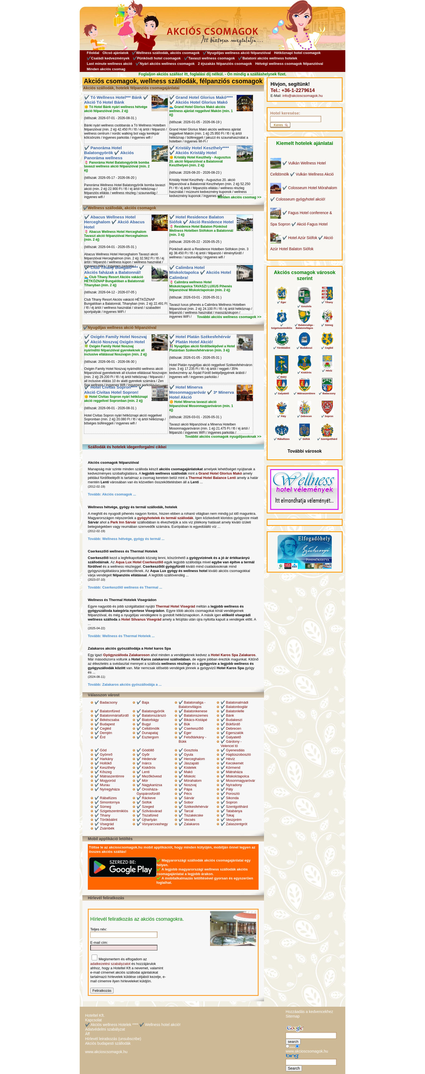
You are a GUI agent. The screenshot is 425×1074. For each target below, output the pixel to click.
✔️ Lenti (143, 772)
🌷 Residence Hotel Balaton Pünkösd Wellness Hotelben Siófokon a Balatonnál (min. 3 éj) (201, 231)
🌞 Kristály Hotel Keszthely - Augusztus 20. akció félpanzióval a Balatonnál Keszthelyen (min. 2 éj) (200, 161)
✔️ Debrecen (231, 728)
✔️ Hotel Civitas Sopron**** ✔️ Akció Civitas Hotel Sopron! (114, 390)
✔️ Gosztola (188, 750)
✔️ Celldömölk (148, 728)
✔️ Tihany (102, 815)
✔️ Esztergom (148, 737)
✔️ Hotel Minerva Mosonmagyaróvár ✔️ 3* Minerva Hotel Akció (201, 392)
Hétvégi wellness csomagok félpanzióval (289, 64)
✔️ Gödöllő (145, 750)
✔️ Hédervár (146, 759)
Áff (87, 1034)
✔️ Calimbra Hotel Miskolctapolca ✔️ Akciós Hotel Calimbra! (200, 272)
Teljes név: (98, 929)
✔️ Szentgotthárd (234, 807)
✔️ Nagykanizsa (149, 785)
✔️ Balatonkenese (193, 711)
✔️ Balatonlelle (232, 711)
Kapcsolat (93, 1020)
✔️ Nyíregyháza (107, 789)
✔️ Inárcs (144, 763)
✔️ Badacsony (106, 702)
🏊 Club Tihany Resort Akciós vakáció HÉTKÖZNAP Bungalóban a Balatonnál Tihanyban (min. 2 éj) (114, 281)
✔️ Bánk (227, 715)
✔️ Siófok (144, 802)
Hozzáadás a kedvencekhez (309, 1011)
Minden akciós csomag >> (239, 197)
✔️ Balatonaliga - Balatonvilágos (192, 704)
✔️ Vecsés (187, 820)
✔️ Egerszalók (232, 733)
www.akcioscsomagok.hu (106, 1052)
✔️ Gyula (186, 754)
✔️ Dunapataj (147, 733)
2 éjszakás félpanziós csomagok (225, 64)
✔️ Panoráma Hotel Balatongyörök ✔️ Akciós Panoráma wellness (109, 152)
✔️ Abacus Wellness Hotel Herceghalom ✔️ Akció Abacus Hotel (114, 222)
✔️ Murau (102, 785)
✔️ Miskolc (187, 776)
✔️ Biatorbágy (148, 720)
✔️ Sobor (186, 802)
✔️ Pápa (185, 789)
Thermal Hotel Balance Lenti (212, 478)
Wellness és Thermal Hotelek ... (128, 636)
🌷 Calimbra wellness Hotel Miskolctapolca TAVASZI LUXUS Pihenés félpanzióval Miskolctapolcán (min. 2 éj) (200, 286)
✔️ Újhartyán (147, 820)
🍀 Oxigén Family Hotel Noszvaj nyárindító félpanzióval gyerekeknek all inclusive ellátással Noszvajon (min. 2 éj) (115, 350)
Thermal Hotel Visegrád (175, 606)
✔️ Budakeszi (231, 720)
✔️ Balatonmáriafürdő (112, 715)
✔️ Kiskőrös (146, 767)
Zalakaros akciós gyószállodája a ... (132, 684)
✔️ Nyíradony (231, 785)
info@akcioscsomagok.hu (302, 96)
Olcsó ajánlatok (115, 53)
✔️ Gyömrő (103, 754)
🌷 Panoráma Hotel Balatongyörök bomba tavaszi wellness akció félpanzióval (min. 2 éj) (117, 167)
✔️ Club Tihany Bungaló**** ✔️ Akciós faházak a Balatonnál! (114, 270)
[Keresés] (295, 119)
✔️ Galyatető (231, 737)
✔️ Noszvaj (188, 785)
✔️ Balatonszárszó (151, 715)
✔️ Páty (227, 789)
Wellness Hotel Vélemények (294, 506)
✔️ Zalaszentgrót (234, 824)
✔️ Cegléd (103, 728)
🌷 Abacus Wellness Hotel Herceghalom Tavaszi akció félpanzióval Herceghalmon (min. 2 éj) (116, 236)
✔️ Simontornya (107, 802)
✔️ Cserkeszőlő (191, 728)
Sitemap (293, 1016)
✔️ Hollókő (103, 763)
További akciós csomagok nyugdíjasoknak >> (223, 436)
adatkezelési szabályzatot (110, 964)
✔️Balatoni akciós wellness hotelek (267, 58)
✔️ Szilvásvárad (149, 811)
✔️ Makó (185, 772)
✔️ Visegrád (104, 824)
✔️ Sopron (229, 802)
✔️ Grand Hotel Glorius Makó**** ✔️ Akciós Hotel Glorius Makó (201, 100)
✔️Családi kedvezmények (108, 58)
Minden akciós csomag (106, 69)
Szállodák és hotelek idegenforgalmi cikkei (127, 447)
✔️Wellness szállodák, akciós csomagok (165, 53)
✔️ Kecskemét (232, 763)
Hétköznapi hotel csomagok (297, 53)
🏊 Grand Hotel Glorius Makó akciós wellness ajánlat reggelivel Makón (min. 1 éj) (201, 111)
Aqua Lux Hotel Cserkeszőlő (139, 562)
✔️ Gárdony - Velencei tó (231, 743)
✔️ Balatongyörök (151, 711)
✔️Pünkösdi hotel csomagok (157, 58)
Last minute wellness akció (109, 64)
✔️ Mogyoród (105, 781)
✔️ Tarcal (186, 811)
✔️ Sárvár (186, 798)
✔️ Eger (185, 733)
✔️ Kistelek (187, 767)
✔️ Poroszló (230, 794)
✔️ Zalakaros (189, 824)
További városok (305, 451)
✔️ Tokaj (227, 815)
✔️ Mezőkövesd (149, 776)
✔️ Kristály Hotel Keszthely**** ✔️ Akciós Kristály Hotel (199, 150)
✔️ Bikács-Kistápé (193, 720)
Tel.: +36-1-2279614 (293, 90)
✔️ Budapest (105, 724)
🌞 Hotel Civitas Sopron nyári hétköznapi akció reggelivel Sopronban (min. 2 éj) (116, 399)
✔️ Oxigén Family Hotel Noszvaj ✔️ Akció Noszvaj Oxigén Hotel (115, 339)
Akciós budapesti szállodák (108, 1043)
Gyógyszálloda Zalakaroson (126, 655)
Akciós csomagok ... (119, 494)
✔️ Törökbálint (106, 820)
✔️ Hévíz (228, 759)
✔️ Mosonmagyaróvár (238, 781)
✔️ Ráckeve (146, 798)
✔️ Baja (143, 702)
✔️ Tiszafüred (147, 815)
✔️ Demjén (103, 733)
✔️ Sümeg (103, 807)
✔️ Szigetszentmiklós (111, 811)
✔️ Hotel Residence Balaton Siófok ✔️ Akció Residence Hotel (201, 219)
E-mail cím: (99, 942)
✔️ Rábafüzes (106, 798)
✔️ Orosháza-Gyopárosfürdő (148, 791)
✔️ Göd (101, 750)
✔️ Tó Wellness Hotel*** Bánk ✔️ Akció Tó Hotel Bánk (116, 100)
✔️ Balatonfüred (107, 711)
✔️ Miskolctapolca (235, 776)
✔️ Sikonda (230, 798)
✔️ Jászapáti (189, 763)
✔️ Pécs (185, 794)
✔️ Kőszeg (103, 772)
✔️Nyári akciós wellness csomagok (165, 64)
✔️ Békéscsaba (107, 720)
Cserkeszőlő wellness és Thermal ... (132, 587)
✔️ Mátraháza (232, 772)
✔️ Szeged (145, 807)
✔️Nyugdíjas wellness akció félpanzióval (237, 53)
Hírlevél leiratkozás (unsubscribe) (113, 1039)
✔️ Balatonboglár (234, 707)
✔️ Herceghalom (192, 759)
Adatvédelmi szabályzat (105, 1029)
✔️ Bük (184, 724)
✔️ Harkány (104, 759)
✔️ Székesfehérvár (193, 807)
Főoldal (93, 53)
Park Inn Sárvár (123, 522)
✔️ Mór (142, 781)
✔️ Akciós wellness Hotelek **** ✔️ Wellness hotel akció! (133, 1024)
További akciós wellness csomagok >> (229, 317)
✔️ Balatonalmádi (234, 702)
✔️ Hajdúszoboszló (236, 754)
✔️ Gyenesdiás (232, 750)
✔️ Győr (143, 754)
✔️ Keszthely (105, 767)
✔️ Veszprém (231, 820)
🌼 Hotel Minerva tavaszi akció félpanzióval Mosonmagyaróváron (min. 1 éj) (201, 406)
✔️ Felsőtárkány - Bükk (192, 739)
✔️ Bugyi (144, 724)
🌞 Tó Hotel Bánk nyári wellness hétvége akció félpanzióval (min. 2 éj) (115, 109)
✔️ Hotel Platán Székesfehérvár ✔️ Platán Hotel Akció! (200, 339)
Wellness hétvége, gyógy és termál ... (133, 539)
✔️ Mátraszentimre (109, 776)
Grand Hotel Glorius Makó (220, 473)
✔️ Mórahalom (190, 781)
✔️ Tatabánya (231, 811)
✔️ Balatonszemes (193, 715)
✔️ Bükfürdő (230, 724)
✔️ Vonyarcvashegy (152, 824)
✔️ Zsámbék (104, 828)
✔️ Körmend (230, 767)
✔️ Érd (100, 737)
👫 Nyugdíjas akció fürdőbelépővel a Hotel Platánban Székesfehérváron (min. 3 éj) (202, 348)
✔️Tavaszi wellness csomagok (209, 58)
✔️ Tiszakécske (191, 815)
